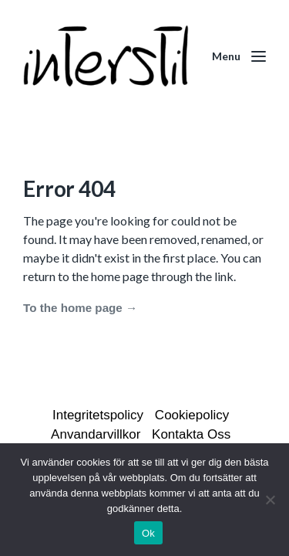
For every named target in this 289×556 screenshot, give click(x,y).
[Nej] (269, 499)
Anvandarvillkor (95, 434)
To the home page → (80, 307)
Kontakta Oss (191, 434)
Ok (148, 533)
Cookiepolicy (192, 415)
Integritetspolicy (97, 415)
